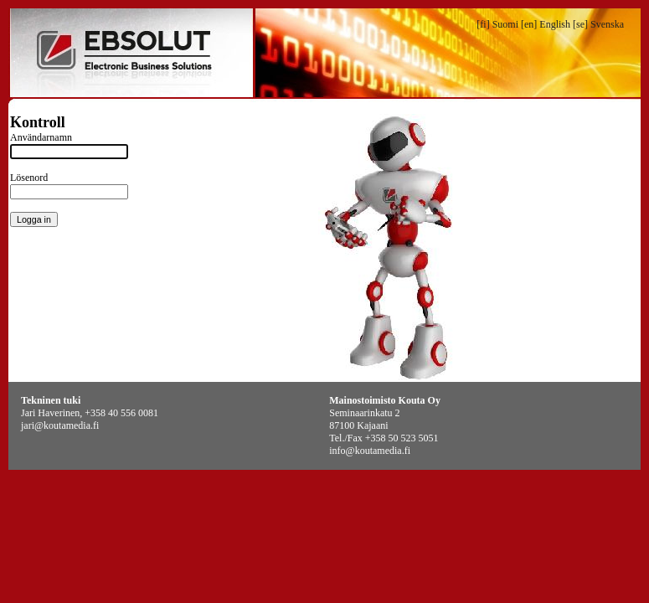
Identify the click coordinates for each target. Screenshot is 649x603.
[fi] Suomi (497, 24)
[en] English (545, 24)
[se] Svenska (598, 24)
